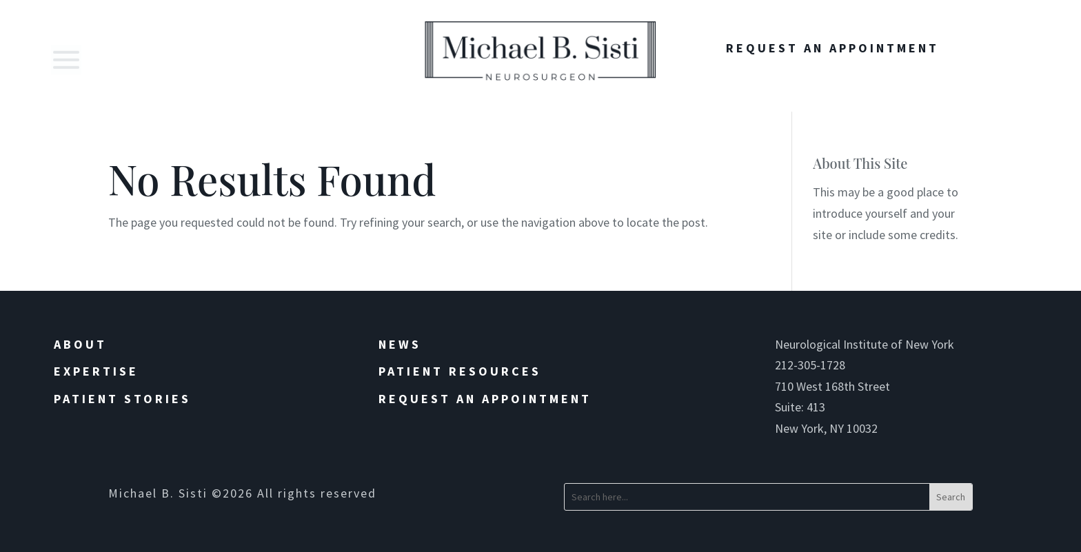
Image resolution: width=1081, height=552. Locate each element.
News (399, 344)
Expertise (96, 371)
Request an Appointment (485, 399)
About (80, 344)
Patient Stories (122, 399)
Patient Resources (459, 371)
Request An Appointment (832, 48)
